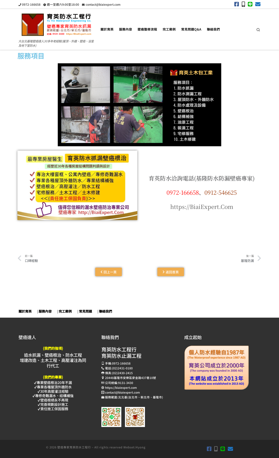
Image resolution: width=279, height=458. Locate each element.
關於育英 (25, 311)
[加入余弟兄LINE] (250, 4)
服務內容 (45, 311)
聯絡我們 (105, 311)
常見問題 (85, 311)
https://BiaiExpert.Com (201, 206)
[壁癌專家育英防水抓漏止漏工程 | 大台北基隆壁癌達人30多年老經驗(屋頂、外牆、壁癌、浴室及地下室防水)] (56, 23)
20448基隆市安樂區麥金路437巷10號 (130, 377)
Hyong (141, 447)
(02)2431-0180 (122, 368)
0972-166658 (121, 363)
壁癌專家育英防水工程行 (74, 447)
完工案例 (65, 311)
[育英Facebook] (236, 4)
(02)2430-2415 (122, 373)
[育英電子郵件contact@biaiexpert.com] (257, 4)
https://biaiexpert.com (121, 387)
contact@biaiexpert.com (122, 392)
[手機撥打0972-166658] (243, 4)
